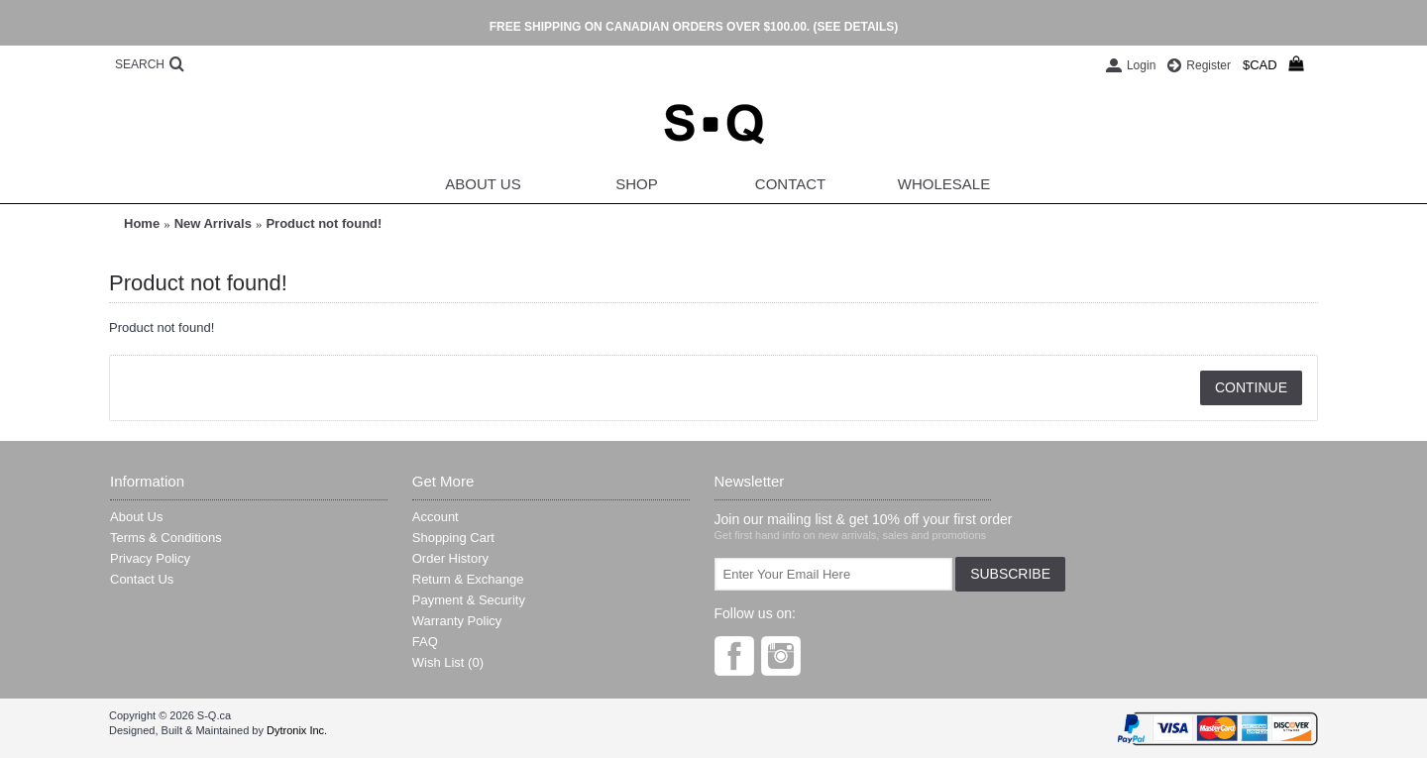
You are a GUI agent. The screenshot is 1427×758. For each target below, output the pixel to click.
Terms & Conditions (166, 537)
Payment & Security (468, 600)
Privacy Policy (150, 558)
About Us (136, 516)
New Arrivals (213, 223)
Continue (1251, 387)
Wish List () (448, 662)
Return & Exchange (468, 579)
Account (435, 516)
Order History (450, 558)
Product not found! (324, 223)
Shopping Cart (453, 537)
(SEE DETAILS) (855, 27)
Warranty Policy (457, 620)
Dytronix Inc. (297, 730)
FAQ (425, 641)
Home (142, 223)
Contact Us (141, 579)
